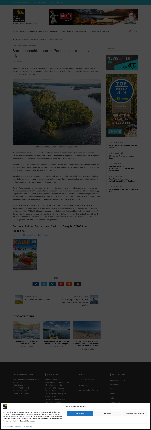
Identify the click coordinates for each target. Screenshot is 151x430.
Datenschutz (19, 426)
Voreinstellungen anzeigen (134, 413)
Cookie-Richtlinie (8, 426)
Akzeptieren (80, 413)
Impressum (28, 426)
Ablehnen (107, 413)
